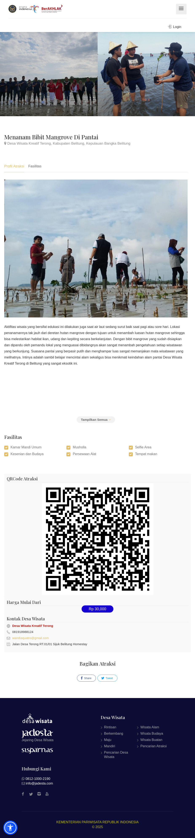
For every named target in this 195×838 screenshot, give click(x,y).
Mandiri (109, 746)
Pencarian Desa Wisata (116, 755)
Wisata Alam (149, 727)
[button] (10, 828)
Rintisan (110, 727)
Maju (108, 740)
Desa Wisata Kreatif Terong (32, 626)
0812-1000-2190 (38, 779)
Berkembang (113, 733)
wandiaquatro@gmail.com (30, 638)
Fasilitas (34, 166)
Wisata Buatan (151, 740)
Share (86, 678)
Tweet (107, 678)
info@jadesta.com (39, 783)
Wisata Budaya (151, 733)
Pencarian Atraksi (153, 746)
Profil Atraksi (14, 166)
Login (174, 27)
